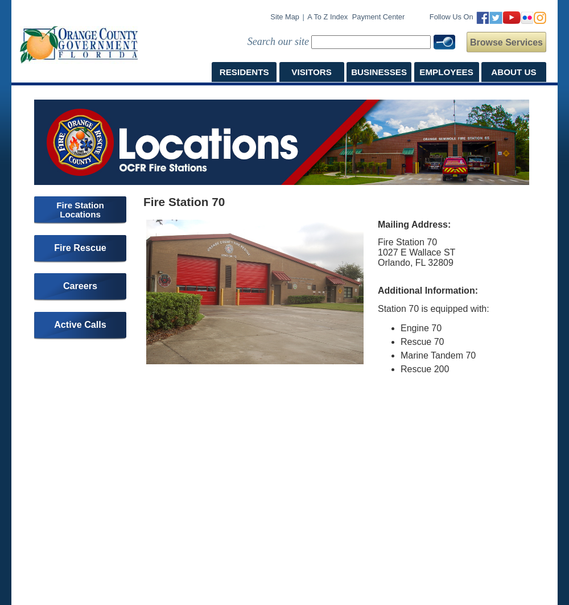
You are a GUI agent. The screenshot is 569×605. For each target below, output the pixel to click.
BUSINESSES (379, 72)
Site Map (284, 17)
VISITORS (311, 72)
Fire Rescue (80, 247)
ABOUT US (513, 72)
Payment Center (378, 17)
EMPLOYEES (446, 72)
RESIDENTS (244, 72)
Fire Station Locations (80, 209)
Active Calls (80, 324)
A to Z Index (327, 17)
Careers (80, 286)
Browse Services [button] (506, 42)
